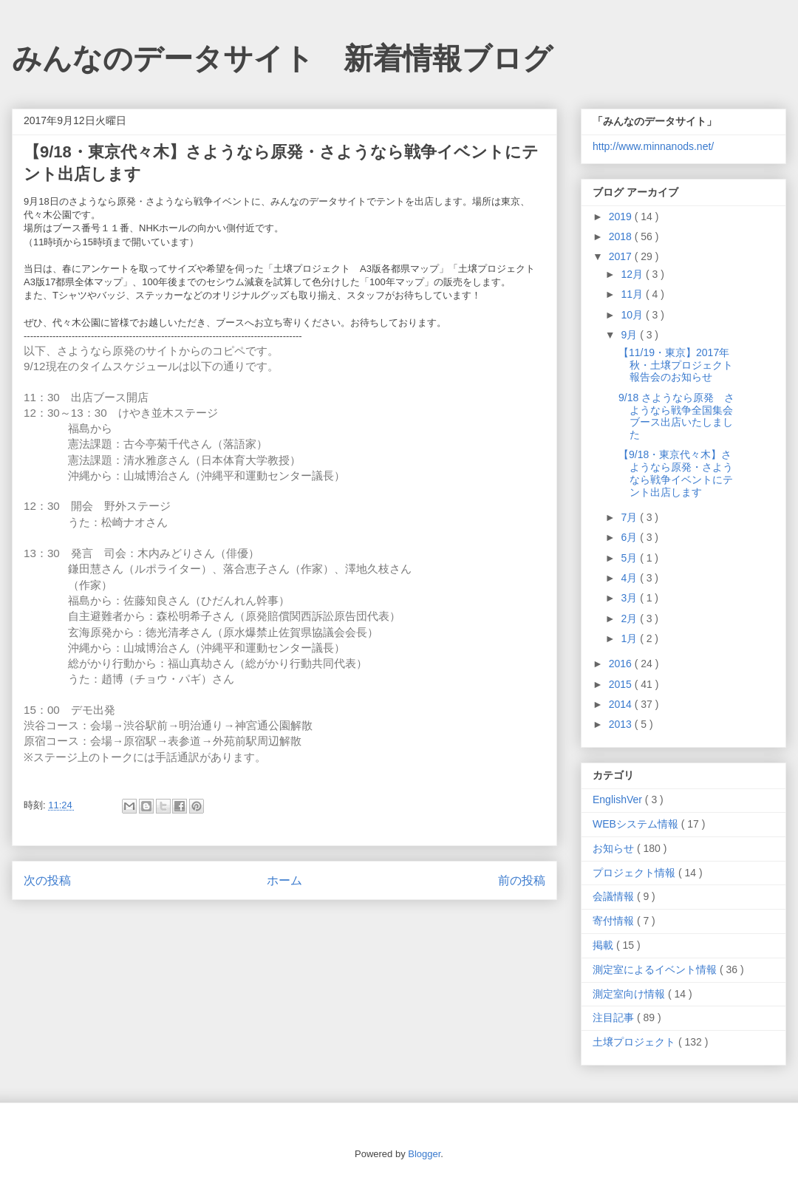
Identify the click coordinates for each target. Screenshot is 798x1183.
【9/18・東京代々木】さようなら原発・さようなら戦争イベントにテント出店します (675, 473)
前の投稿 (521, 880)
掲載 (604, 945)
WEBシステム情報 (637, 824)
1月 (630, 638)
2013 (622, 724)
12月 (633, 274)
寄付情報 (615, 921)
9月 (630, 335)
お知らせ (615, 848)
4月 (630, 578)
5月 (630, 558)
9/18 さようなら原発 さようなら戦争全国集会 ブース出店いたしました (680, 416)
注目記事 (615, 1017)
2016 (622, 663)
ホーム (284, 880)
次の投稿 (47, 880)
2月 (630, 618)
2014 (622, 704)
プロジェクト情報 (635, 873)
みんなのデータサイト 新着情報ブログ (282, 58)
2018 (622, 236)
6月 (630, 537)
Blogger (424, 1153)
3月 (630, 598)
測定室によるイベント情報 (656, 969)
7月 (630, 517)
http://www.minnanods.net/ (653, 146)
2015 (622, 684)
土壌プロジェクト (635, 1042)
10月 (633, 315)
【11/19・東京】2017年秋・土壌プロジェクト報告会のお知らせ (675, 365)
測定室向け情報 (630, 994)
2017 (622, 256)
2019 (622, 216)
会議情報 (615, 896)
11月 (633, 294)
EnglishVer (619, 799)
